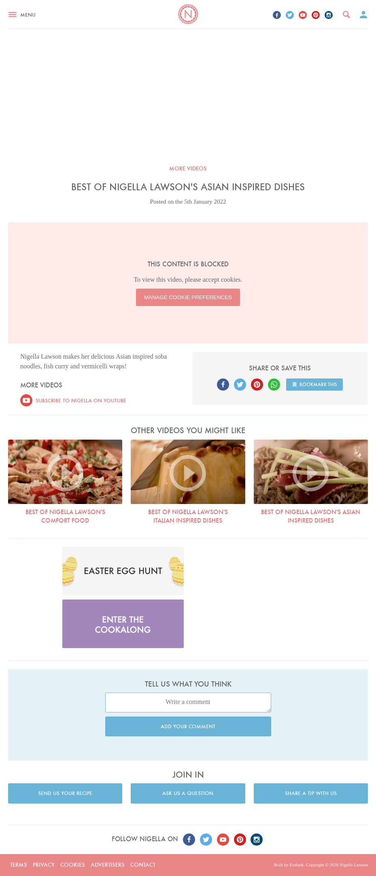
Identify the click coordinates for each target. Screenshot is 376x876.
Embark (296, 864)
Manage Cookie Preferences (188, 297)
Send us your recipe (65, 793)
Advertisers (108, 864)
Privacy (44, 864)
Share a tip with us (311, 793)
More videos (188, 168)
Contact (142, 864)
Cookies (72, 864)
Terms (18, 864)
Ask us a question (187, 793)
